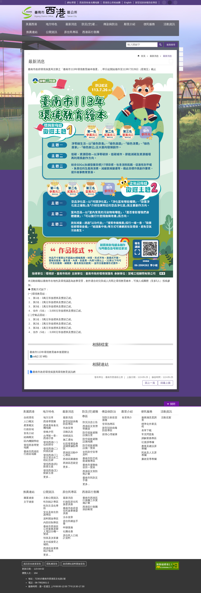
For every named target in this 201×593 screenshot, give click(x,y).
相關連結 (100, 364)
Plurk (181, 54)
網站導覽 (71, 2)
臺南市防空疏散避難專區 (90, 459)
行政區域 (29, 429)
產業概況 (29, 425)
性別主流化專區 (50, 507)
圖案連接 (29, 497)
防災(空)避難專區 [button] (91, 24)
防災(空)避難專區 (90, 414)
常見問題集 (147, 434)
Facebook (181, 49)
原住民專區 (69, 491)
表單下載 (146, 430)
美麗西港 (29, 411)
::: (1, 1)
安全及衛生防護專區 (50, 513)
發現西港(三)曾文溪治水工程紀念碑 (50, 457)
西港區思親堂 (70, 463)
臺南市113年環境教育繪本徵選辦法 (49, 352)
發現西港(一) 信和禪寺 (50, 443)
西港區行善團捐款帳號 (90, 508)
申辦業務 (68, 527)
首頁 (143, 56)
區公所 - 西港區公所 (49, 12)
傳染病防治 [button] (110, 24)
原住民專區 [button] (71, 32)
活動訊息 (68, 431)
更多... (46, 477)
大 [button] (175, 2)
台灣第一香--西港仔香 (50, 437)
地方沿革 (48, 417)
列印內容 (171, 61)
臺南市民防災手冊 (90, 479)
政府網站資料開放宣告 (74, 564)
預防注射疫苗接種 (109, 418)
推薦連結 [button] (32, 32)
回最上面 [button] (165, 383)
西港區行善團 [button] (90, 32)
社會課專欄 (147, 442)
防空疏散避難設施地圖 (90, 440)
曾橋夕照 (48, 431)
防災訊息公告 (90, 422)
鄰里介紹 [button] (130, 24)
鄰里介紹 (127, 411)
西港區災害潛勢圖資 (90, 427)
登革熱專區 (108, 424)
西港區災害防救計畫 (90, 472)
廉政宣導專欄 (149, 459)
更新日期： (27, 569)
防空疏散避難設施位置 (90, 433)
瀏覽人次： (27, 573)
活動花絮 (166, 417)
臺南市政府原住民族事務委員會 (70, 511)
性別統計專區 (50, 501)
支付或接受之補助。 (50, 543)
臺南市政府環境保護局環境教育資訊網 (54, 372)
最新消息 (154, 56)
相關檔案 (100, 344)
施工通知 (68, 439)
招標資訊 (68, 435)
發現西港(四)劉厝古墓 (50, 465)
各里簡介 (127, 417)
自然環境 (29, 417)
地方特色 (48, 411)
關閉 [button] (172, 404)
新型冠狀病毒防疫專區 (146, 2)
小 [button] (164, 2)
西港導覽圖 (49, 421)
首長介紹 (29, 433)
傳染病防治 (109, 411)
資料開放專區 (50, 518)
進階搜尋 (170, 44)
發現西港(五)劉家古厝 (50, 471)
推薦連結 (29, 491)
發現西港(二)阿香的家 (50, 449)
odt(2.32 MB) (40, 356)
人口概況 (29, 421)
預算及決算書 (50, 538)
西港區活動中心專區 (70, 453)
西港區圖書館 (70, 459)
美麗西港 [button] (32, 24)
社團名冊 (68, 531)
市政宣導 (68, 428)
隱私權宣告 (51, 564)
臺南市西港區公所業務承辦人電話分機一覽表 (50, 530)
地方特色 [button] (51, 24)
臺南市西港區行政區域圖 (31, 452)
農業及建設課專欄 (149, 447)
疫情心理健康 (109, 434)
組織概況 (29, 437)
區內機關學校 (31, 441)
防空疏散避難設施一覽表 (90, 446)
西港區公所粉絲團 (111, 2)
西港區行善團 (90, 491)
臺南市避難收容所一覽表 (90, 466)
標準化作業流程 (149, 425)
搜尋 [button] (160, 44)
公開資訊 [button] (51, 32)
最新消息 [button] (71, 24)
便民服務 (147, 411)
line (181, 64)
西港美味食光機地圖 (89, 2)
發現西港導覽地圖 (31, 446)
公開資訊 (48, 491)
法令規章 (68, 517)
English (127, 2)
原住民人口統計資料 (70, 536)
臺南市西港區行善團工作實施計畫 (90, 500)
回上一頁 (150, 383)
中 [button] (170, 2)
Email (181, 69)
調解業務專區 (149, 438)
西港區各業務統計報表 (50, 549)
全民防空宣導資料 (90, 453)
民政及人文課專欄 (149, 453)
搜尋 (128, 43)
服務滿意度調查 (149, 418)
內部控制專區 (50, 522)
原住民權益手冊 (70, 522)
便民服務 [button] (150, 24)
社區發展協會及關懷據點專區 (70, 446)
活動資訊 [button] (169, 24)
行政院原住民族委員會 (70, 503)
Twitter (181, 59)
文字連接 (29, 501)
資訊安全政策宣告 (32, 564)
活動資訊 (166, 411)
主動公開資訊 (50, 497)
